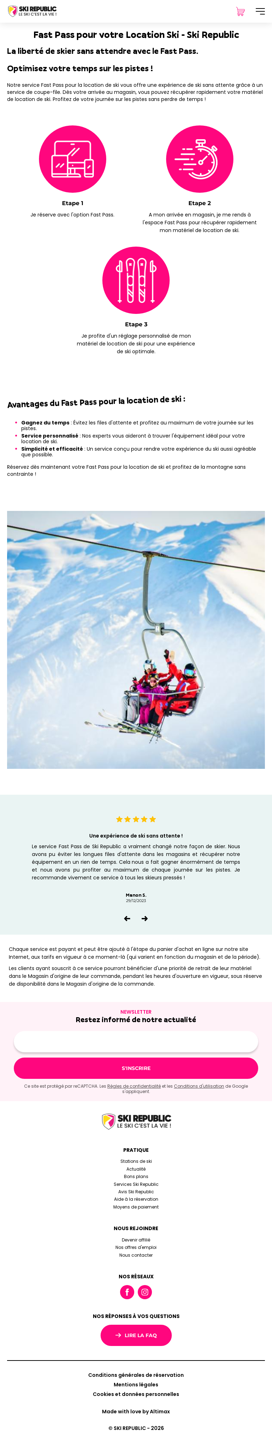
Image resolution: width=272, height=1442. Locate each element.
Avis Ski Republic (136, 1192)
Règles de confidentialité (134, 1086)
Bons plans (136, 1176)
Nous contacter (136, 1255)
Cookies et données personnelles (136, 1394)
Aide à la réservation (136, 1199)
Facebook (127, 1292)
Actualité (136, 1169)
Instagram (145, 1292)
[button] (127, 918)
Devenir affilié (136, 1240)
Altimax (160, 1411)
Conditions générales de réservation (136, 1375)
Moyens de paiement (136, 1207)
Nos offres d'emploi (136, 1247)
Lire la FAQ (136, 1335)
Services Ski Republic (136, 1184)
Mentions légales (136, 1384)
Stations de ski (136, 1161)
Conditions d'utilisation (199, 1086)
